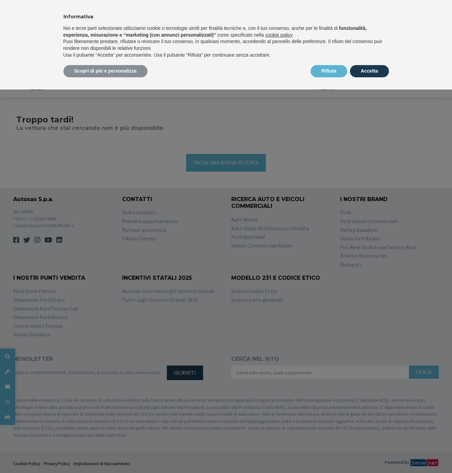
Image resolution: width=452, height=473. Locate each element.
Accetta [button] (369, 71)
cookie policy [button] (278, 35)
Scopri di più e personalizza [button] (105, 71)
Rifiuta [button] (328, 71)
